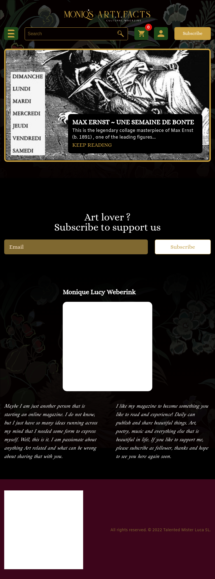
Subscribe (192, 33)
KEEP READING (92, 145)
